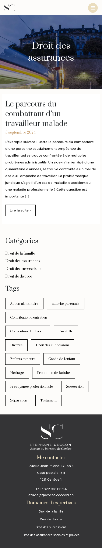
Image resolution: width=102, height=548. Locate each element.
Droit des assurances (22, 261)
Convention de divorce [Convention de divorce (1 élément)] (27, 331)
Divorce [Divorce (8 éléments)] (16, 345)
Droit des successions (23, 268)
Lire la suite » (20, 209)
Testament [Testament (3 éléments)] (48, 400)
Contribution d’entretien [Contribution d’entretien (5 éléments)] (28, 317)
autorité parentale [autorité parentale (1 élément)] (66, 304)
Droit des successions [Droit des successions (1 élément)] (52, 345)
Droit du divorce (51, 519)
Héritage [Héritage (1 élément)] (17, 373)
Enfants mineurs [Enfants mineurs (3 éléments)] (22, 359)
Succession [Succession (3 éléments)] (75, 386)
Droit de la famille (20, 253)
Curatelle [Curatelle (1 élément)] (66, 331)
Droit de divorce (18, 276)
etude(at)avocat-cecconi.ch (51, 495)
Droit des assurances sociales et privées (50, 535)
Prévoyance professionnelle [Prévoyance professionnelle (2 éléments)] (31, 386)
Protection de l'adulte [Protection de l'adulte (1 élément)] (53, 373)
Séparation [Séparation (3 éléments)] (18, 400)
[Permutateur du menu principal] (93, 8)
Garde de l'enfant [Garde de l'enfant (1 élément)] (61, 359)
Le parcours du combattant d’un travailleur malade (36, 114)
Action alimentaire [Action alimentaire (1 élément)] (24, 304)
